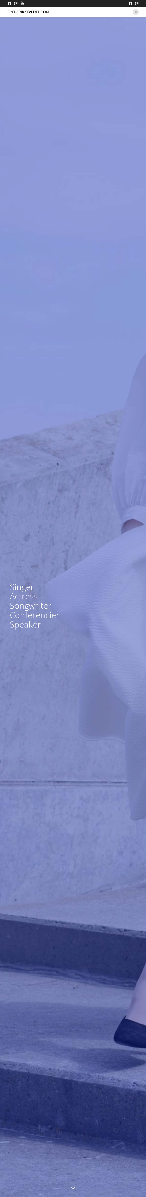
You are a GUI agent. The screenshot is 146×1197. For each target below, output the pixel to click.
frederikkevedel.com (28, 12)
